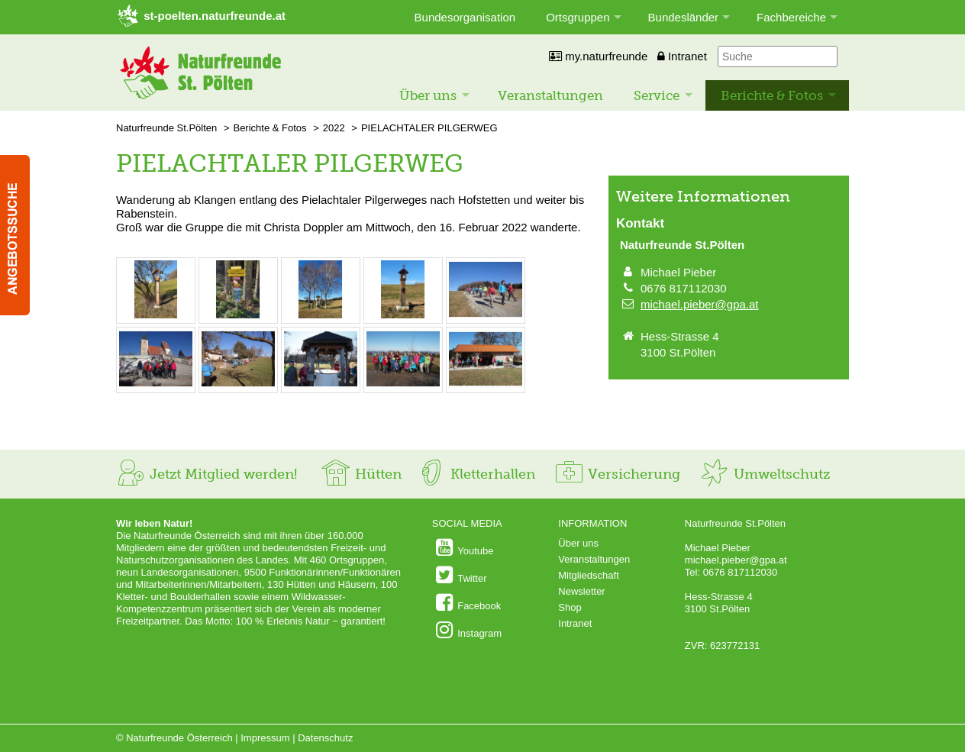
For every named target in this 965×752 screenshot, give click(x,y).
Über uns (428, 95)
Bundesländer (683, 17)
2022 (334, 128)
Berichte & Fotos (772, 95)
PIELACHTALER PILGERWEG (429, 128)
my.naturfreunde (598, 56)
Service (656, 95)
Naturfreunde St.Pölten (166, 128)
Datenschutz (325, 738)
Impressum (264, 738)
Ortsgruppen (577, 17)
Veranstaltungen (550, 95)
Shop (569, 607)
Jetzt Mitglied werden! (206, 474)
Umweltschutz (764, 474)
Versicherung (617, 474)
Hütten (361, 474)
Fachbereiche (791, 17)
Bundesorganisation (465, 17)
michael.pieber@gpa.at (699, 304)
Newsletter (581, 591)
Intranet (682, 56)
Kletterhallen (475, 474)
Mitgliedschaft (588, 575)
